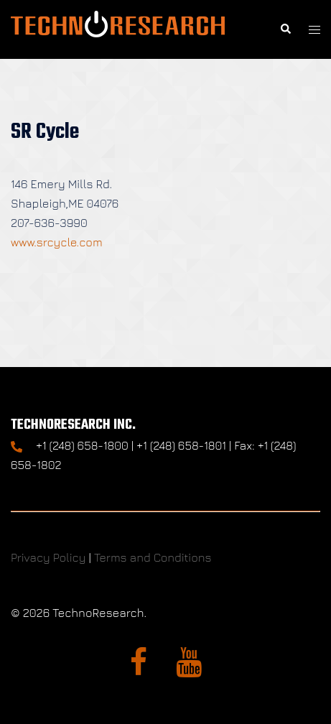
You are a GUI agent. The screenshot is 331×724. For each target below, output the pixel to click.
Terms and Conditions (153, 557)
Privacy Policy (48, 557)
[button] (285, 30)
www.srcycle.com (57, 242)
